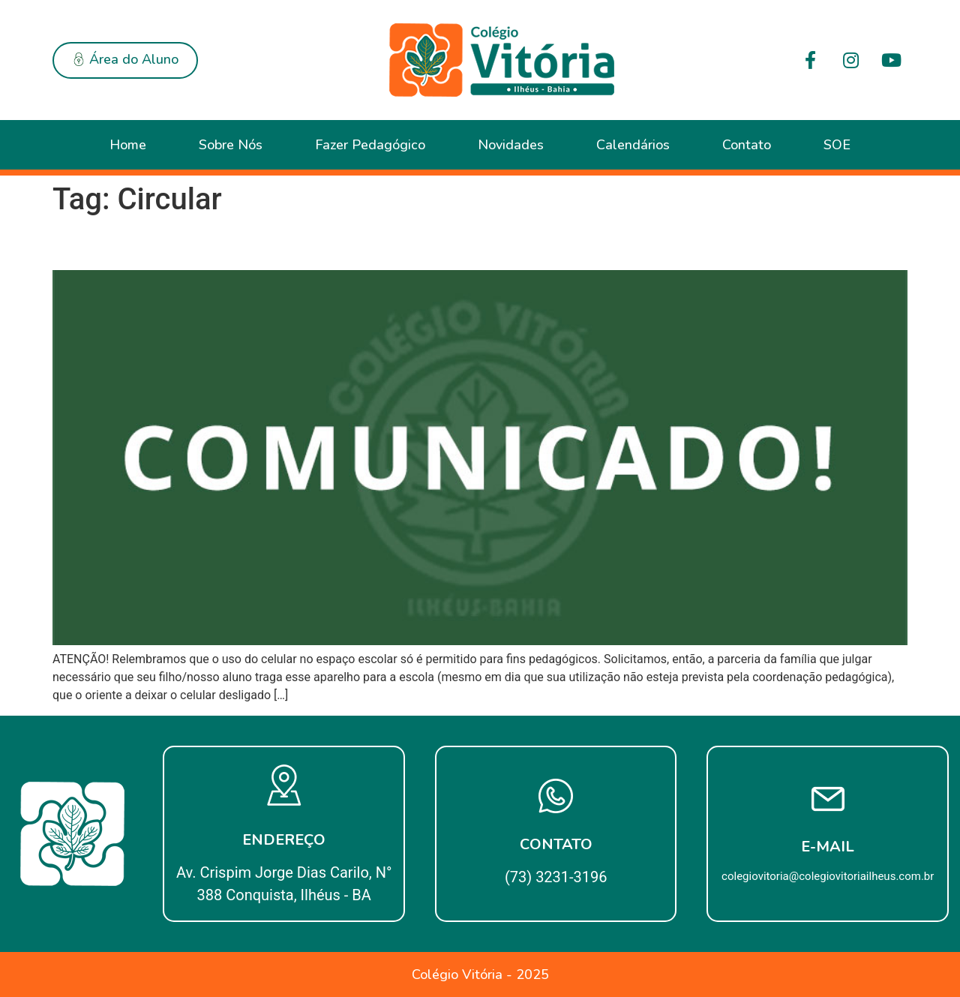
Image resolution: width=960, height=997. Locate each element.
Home (128, 145)
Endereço (284, 840)
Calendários (633, 145)
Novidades (511, 145)
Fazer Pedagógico (370, 145)
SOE (837, 145)
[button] (125, 60)
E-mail (827, 846)
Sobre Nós (230, 145)
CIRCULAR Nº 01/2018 (174, 244)
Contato (746, 145)
